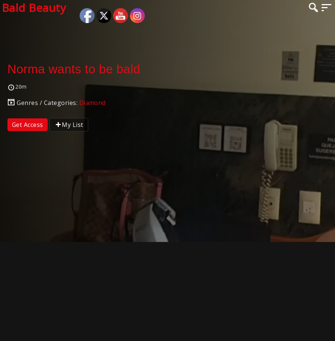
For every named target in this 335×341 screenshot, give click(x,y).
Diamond (92, 103)
